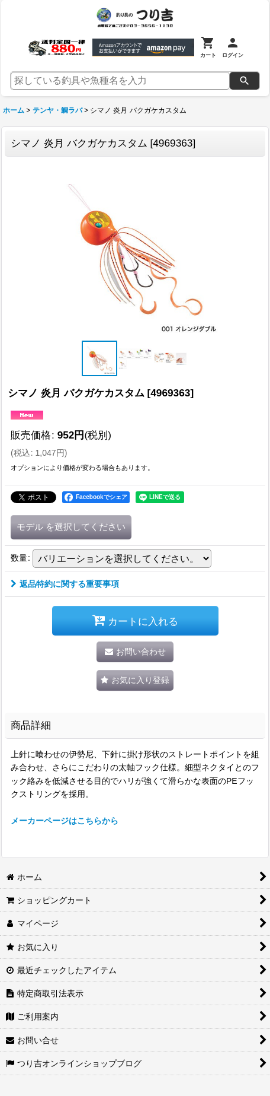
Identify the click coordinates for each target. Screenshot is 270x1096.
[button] (99, 358)
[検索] (244, 81)
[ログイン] (232, 47)
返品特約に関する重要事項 (65, 584)
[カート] (208, 47)
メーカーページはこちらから (64, 820)
